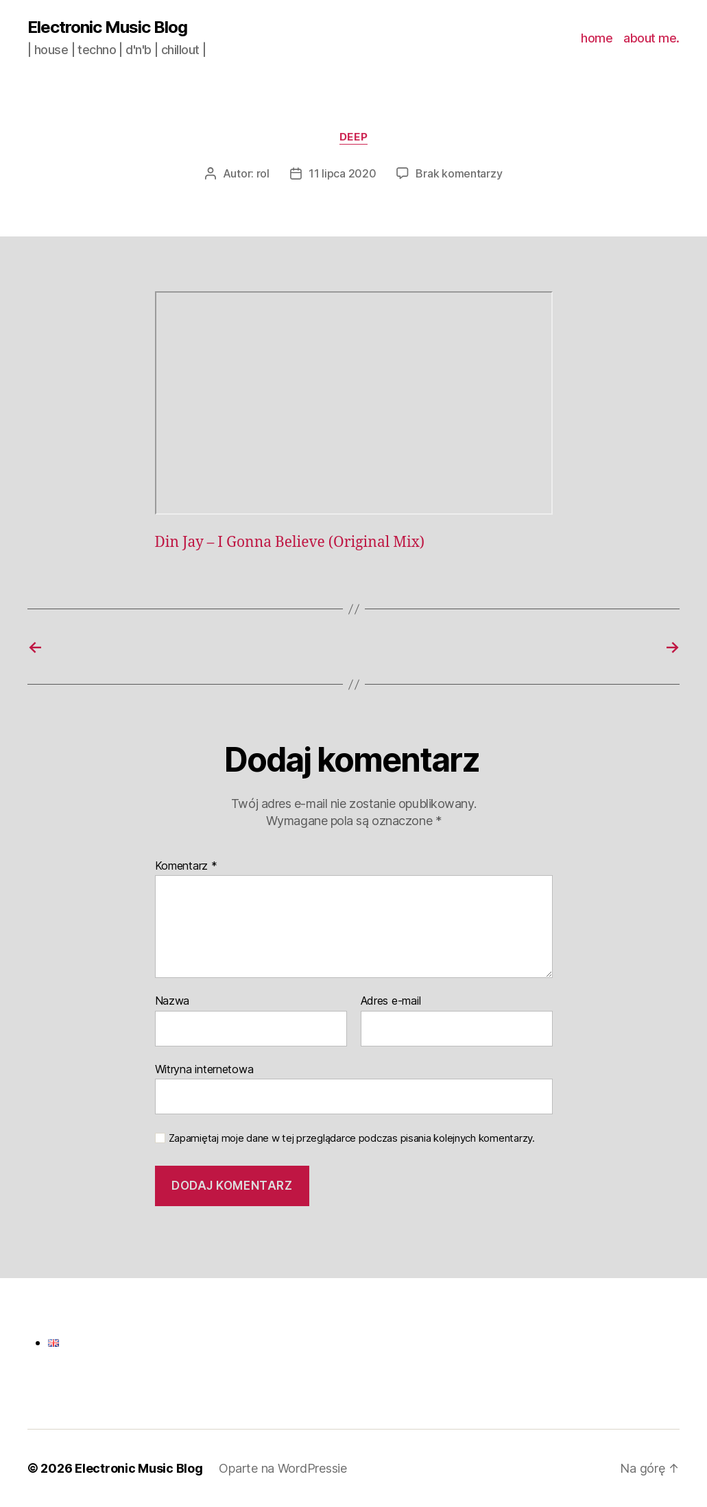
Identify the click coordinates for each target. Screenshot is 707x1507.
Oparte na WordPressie (282, 1468)
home (596, 38)
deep (353, 137)
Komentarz (186, 866)
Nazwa (172, 1001)
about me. (651, 38)
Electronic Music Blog (107, 27)
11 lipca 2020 (342, 173)
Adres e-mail (391, 1001)
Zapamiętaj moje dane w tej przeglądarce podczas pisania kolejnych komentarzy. (352, 1138)
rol (262, 173)
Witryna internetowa (204, 1069)
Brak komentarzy (459, 173)
